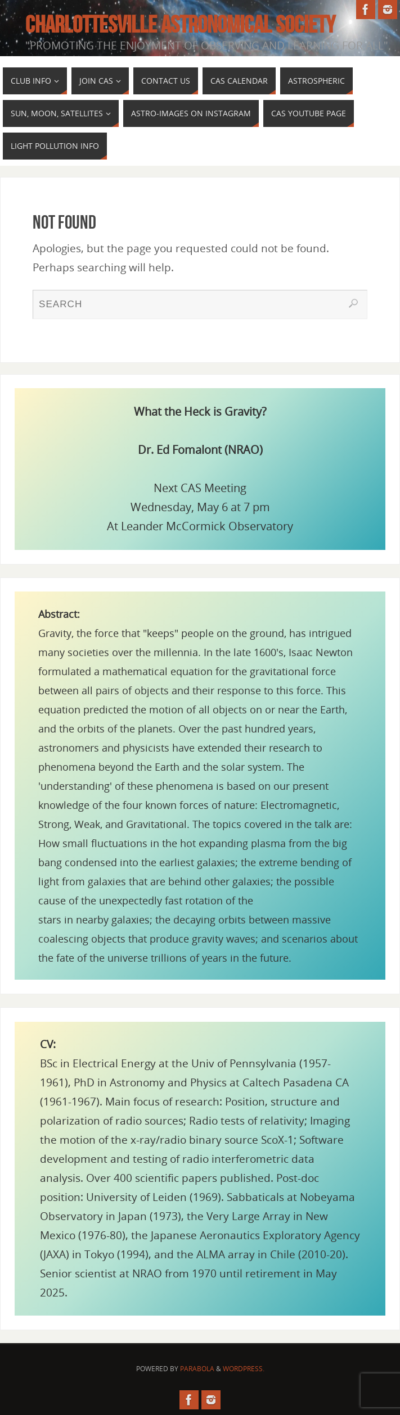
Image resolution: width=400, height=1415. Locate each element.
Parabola (197, 1368)
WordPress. (243, 1368)
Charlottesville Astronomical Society (180, 24)
